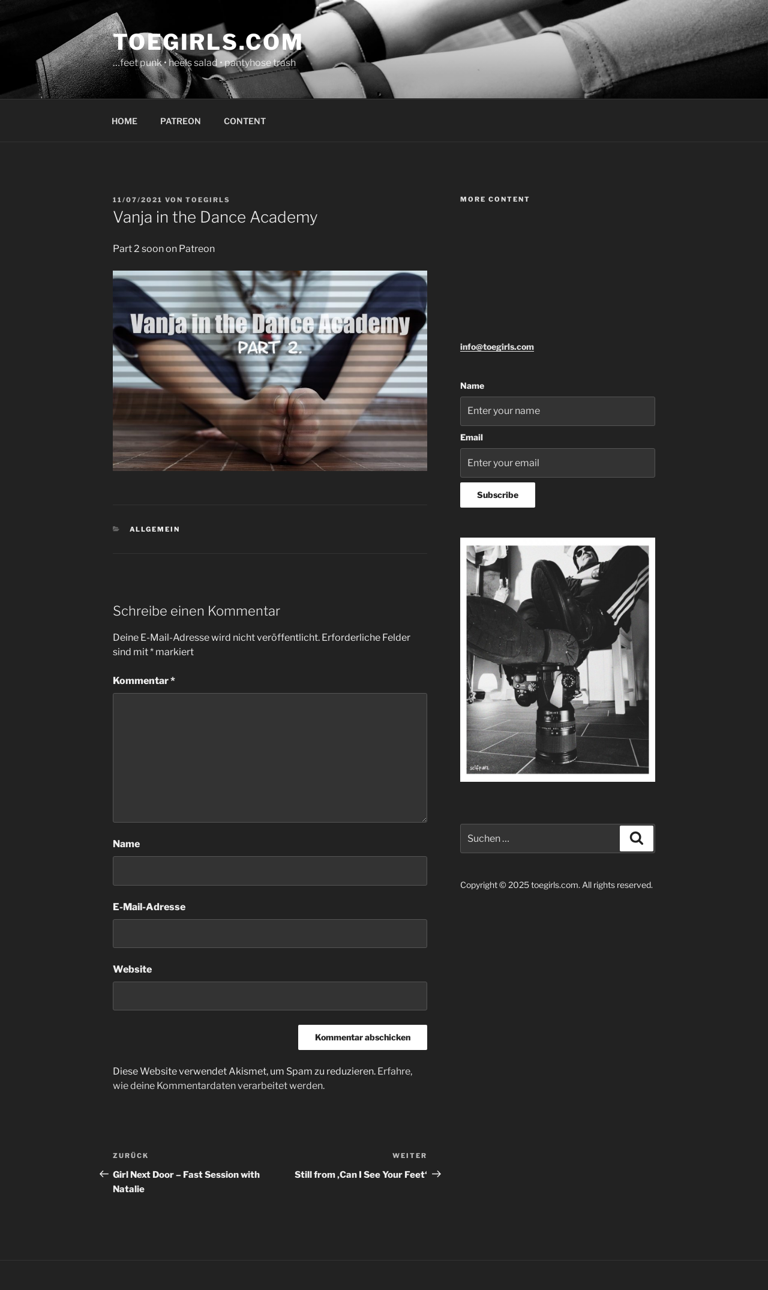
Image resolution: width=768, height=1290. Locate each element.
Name (126, 844)
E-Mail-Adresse (149, 907)
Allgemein (155, 529)
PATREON (180, 121)
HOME (124, 121)
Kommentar (144, 680)
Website (132, 969)
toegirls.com (208, 42)
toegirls (207, 200)
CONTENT (245, 121)
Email (471, 437)
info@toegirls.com (497, 346)
